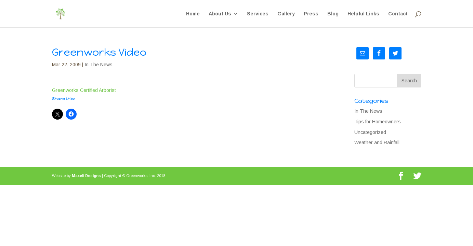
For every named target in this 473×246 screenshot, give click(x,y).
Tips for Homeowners (377, 121)
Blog (333, 13)
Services (257, 13)
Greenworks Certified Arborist (84, 90)
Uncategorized (370, 132)
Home (193, 13)
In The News (98, 64)
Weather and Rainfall (376, 142)
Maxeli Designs (86, 176)
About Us (220, 13)
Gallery (286, 13)
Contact (398, 13)
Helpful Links (363, 13)
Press (311, 13)
